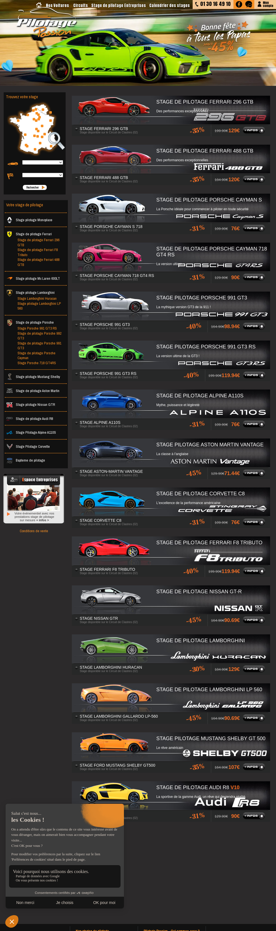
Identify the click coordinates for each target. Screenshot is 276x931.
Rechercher (32, 187)
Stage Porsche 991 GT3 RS (37, 328)
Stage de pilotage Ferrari (29, 234)
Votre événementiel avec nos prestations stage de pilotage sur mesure (34, 517)
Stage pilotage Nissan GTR (30, 404)
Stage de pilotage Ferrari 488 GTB (38, 262)
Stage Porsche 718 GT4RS (36, 363)
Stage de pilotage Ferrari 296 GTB (38, 242)
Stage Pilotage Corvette (28, 446)
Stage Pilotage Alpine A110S (31, 432)
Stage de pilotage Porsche (30, 322)
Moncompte (268, 3)
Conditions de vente (34, 531)
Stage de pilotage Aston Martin (32, 391)
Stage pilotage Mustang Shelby (33, 376)
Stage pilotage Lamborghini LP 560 (39, 306)
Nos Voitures (57, 5)
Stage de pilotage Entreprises (118, 5)
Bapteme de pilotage (25, 460)
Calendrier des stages (169, 5)
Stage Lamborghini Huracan (37, 298)
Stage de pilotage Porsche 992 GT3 (39, 336)
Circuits (80, 5)
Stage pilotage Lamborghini (30, 292)
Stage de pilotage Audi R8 (29, 418)
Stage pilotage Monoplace (29, 220)
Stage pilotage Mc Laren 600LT (33, 278)
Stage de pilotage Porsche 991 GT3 (39, 346)
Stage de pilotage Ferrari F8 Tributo (37, 252)
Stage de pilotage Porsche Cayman (36, 355)
